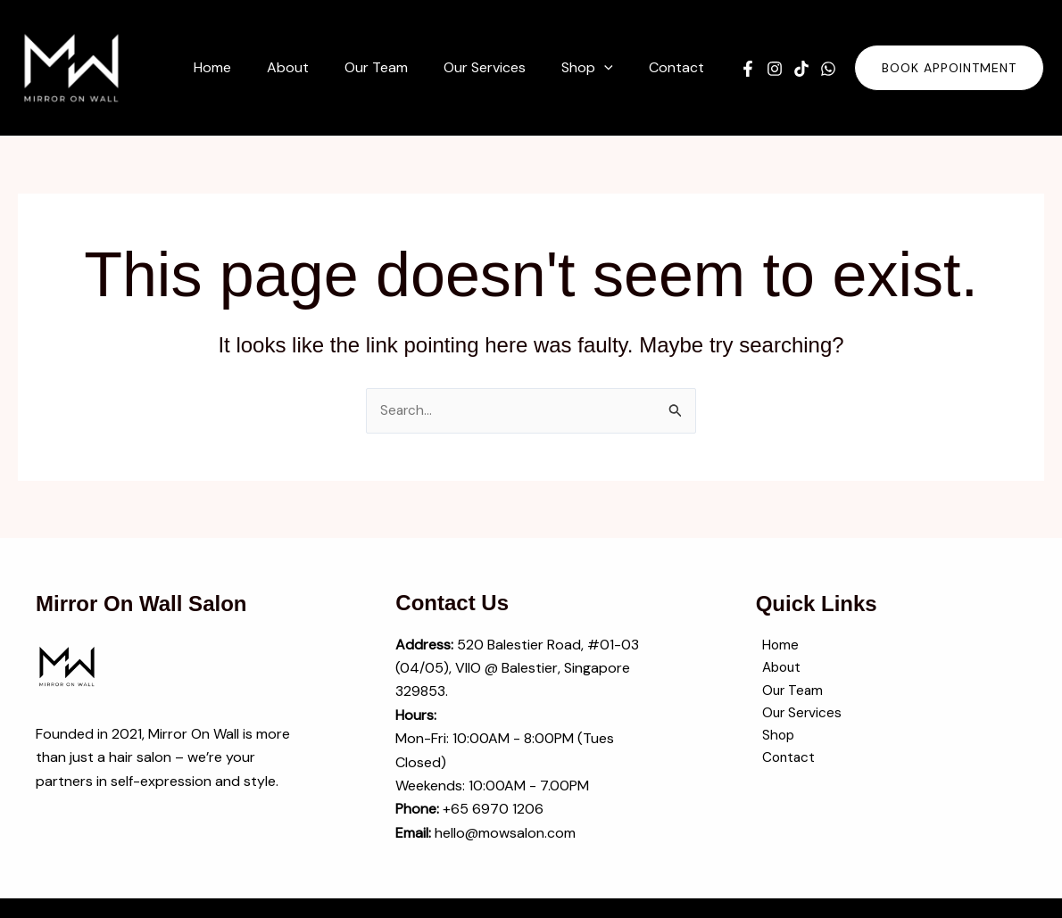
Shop (773, 741)
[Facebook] (748, 69)
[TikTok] (801, 69)
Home (774, 646)
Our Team (787, 693)
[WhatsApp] (828, 69)
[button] (615, 67)
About (777, 670)
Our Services (797, 716)
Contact (783, 764)
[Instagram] (775, 69)
